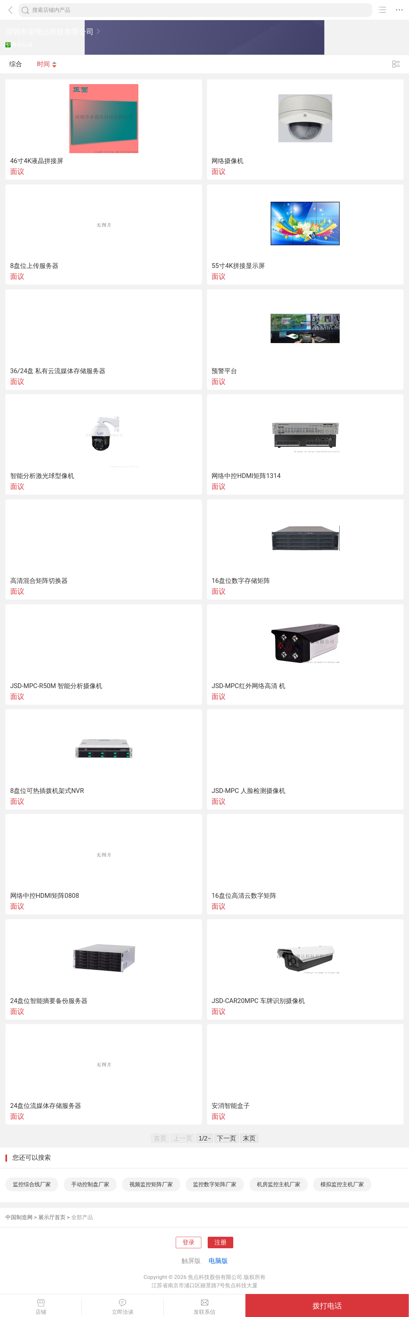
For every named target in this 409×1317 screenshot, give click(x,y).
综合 (15, 64)
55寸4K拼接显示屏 (238, 266)
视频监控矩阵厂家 (151, 1184)
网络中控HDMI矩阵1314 (246, 476)
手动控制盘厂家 (90, 1184)
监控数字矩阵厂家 (214, 1184)
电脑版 (218, 1261)
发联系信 (204, 1307)
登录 (188, 1242)
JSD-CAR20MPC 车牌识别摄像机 (258, 1001)
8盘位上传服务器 (34, 266)
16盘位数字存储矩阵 (241, 580)
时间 (47, 64)
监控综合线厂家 (32, 1184)
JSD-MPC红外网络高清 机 (248, 686)
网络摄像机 (227, 161)
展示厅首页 (52, 1217)
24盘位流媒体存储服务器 (45, 1105)
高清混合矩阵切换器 (39, 580)
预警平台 (224, 371)
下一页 (226, 1138)
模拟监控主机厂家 (342, 1184)
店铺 (41, 1307)
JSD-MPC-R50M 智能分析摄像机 (56, 686)
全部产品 (82, 1217)
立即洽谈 (122, 1307)
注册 (220, 1242)
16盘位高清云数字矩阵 (244, 895)
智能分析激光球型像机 (42, 476)
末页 (249, 1138)
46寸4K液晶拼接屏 (37, 161)
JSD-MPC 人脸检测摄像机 (248, 791)
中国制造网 (19, 1217)
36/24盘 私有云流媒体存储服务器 (58, 371)
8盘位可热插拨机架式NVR (47, 791)
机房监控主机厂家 (278, 1184)
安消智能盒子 (231, 1105)
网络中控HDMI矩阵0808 (44, 895)
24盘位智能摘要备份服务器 (49, 1001)
